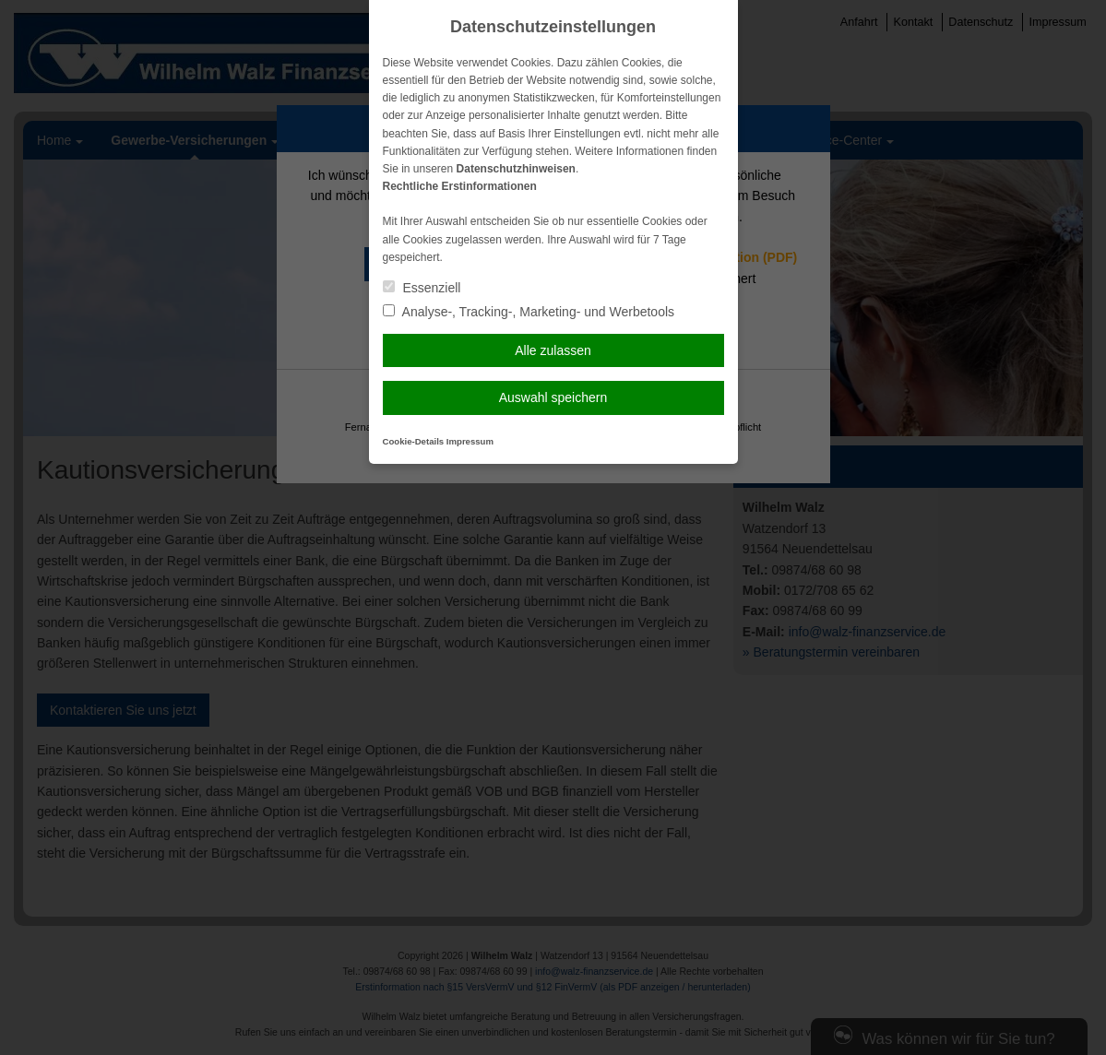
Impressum (470, 441)
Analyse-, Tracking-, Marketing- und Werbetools (529, 311)
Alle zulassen (553, 350)
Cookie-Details (414, 441)
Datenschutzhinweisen (516, 168)
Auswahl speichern (553, 397)
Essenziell (422, 287)
